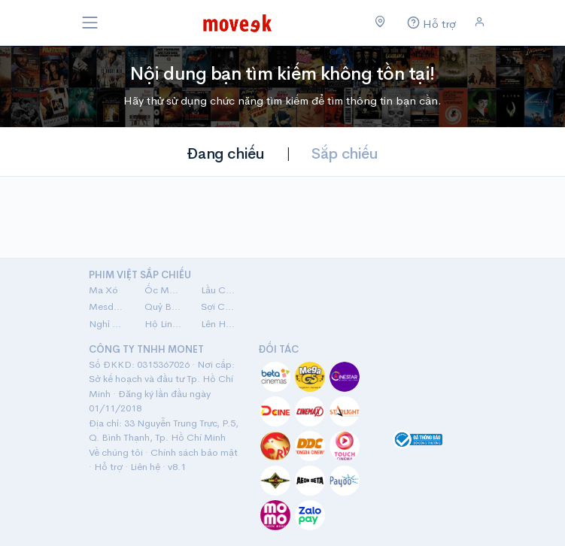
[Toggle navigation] (90, 22)
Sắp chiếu (344, 153)
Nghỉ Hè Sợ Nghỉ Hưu (108, 323)
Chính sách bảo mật (194, 452)
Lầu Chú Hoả (220, 290)
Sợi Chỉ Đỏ (220, 306)
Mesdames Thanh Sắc (108, 306)
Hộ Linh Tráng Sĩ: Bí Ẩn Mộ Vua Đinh (163, 323)
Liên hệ (145, 466)
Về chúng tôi (116, 452)
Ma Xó (103, 290)
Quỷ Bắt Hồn (163, 306)
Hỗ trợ (108, 466)
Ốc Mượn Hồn (163, 290)
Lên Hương (220, 323)
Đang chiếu (225, 153)
